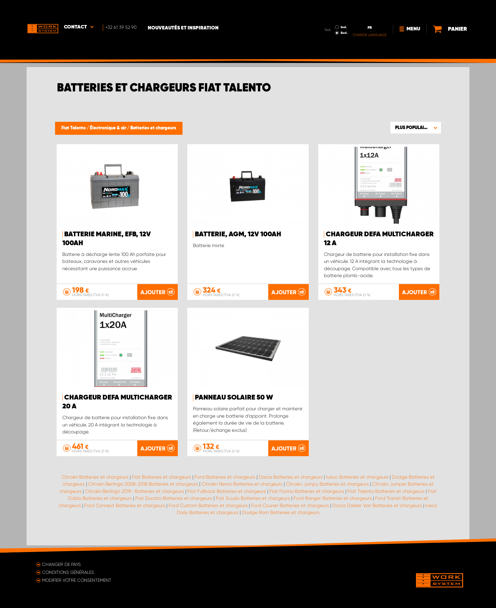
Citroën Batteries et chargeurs (95, 484)
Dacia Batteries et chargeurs (291, 484)
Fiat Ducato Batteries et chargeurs (173, 505)
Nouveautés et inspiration (185, 9)
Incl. (330, 8)
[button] (415, 127)
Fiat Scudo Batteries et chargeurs (253, 505)
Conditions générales (68, 572)
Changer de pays (61, 564)
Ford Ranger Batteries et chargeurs (333, 505)
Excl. (330, 14)
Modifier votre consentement (76, 580)
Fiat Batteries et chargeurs (161, 484)
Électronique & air (108, 128)
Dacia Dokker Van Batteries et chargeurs (377, 512)
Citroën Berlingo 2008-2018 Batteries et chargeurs (143, 491)
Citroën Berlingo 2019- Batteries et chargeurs (134, 498)
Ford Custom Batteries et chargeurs (208, 512)
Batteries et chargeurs (153, 128)
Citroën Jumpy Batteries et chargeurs (327, 491)
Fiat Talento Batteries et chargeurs (386, 498)
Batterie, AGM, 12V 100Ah (238, 234)
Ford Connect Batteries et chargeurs (124, 512)
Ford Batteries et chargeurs (225, 484)
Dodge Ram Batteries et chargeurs (280, 519)
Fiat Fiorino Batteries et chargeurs (307, 498)
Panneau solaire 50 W (234, 397)
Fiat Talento (74, 128)
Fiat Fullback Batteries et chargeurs (227, 498)
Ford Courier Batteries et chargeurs (290, 512)
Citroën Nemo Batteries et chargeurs (242, 491)
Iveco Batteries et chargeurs (357, 484)
